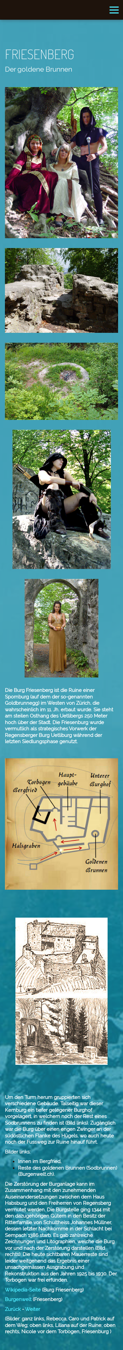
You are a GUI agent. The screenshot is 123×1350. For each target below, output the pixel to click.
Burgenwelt (18, 1299)
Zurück (13, 1309)
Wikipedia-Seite (23, 1290)
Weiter (32, 1309)
